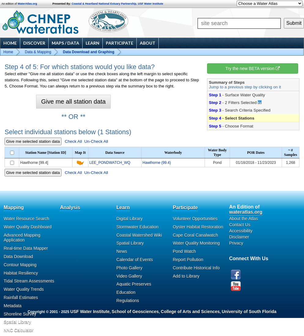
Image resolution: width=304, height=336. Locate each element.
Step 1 (215, 95)
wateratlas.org (245, 212)
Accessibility (240, 230)
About (147, 43)
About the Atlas (243, 218)
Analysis (70, 207)
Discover (34, 43)
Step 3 (215, 110)
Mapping (14, 207)
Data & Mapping (38, 52)
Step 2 (215, 102)
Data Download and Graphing (88, 52)
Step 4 (215, 118)
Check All (73, 141)
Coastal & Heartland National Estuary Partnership (104, 3)
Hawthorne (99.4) (157, 163)
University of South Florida (249, 311)
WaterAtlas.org (27, 3)
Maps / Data (65, 43)
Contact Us (239, 224)
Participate (119, 43)
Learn (92, 43)
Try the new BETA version (252, 68)
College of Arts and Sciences (190, 311)
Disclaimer (239, 236)
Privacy (236, 243)
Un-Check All (96, 141)
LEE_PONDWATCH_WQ (109, 163)
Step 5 (215, 126)
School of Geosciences (135, 311)
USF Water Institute (150, 3)
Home (10, 43)
